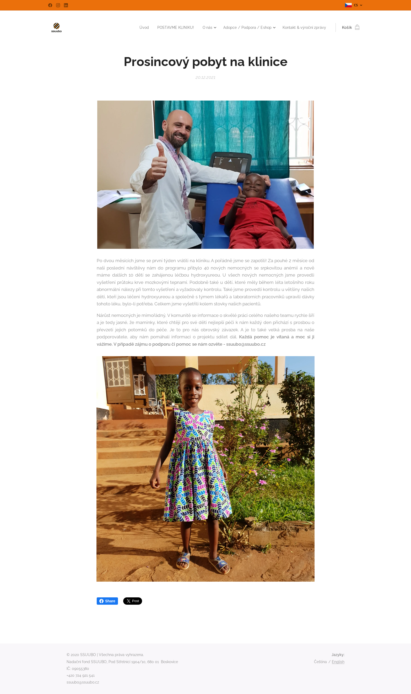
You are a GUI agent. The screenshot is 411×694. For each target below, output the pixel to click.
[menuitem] (134, 27)
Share (107, 601)
